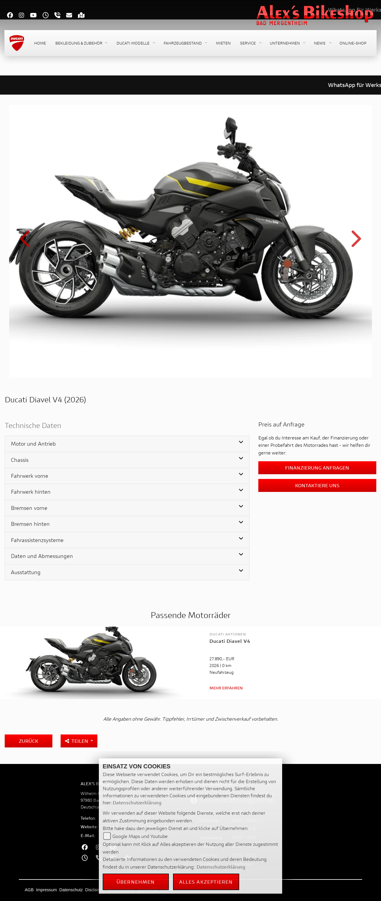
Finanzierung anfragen (317, 467)
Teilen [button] (77, 741)
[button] (81, 43)
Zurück (28, 741)
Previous (26, 242)
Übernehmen (136, 882)
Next (355, 242)
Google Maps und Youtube (140, 836)
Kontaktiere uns (317, 485)
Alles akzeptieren (206, 882)
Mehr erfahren (226, 688)
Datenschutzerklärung (137, 802)
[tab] (127, 444)
